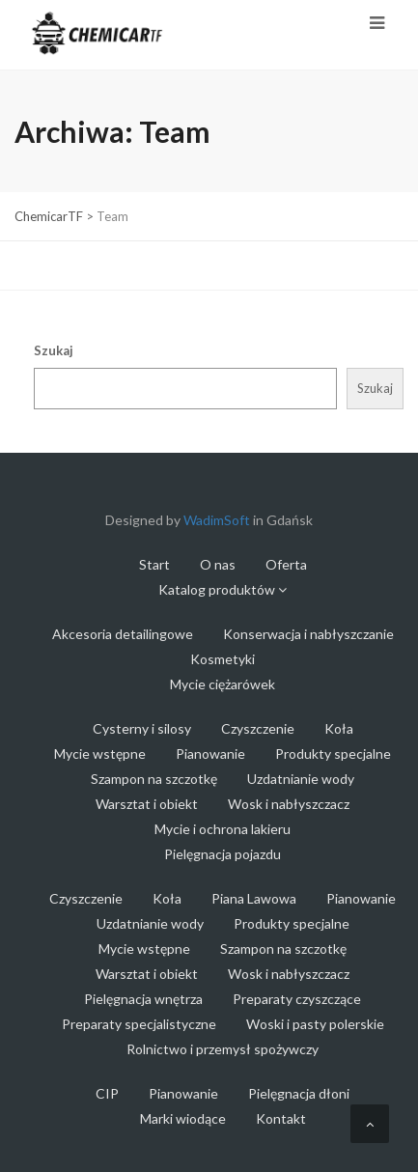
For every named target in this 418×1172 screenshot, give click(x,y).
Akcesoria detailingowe (122, 634)
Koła (338, 728)
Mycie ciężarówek (222, 684)
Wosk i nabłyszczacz (288, 803)
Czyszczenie (257, 728)
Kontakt (281, 1118)
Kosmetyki (222, 659)
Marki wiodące (183, 1118)
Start (154, 564)
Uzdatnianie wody (300, 778)
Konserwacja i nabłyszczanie (308, 634)
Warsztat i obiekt (147, 803)
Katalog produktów (222, 589)
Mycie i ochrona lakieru (222, 829)
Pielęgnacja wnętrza (143, 999)
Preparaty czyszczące (297, 999)
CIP (107, 1093)
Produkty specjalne (333, 753)
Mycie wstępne (100, 753)
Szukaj (53, 350)
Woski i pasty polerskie (315, 1024)
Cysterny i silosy (142, 728)
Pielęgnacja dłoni (298, 1093)
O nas (218, 564)
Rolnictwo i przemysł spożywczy (222, 1049)
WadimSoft (216, 520)
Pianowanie (210, 753)
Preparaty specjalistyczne (139, 1024)
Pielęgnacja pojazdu (222, 854)
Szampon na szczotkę (154, 778)
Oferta (286, 564)
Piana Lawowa (253, 898)
